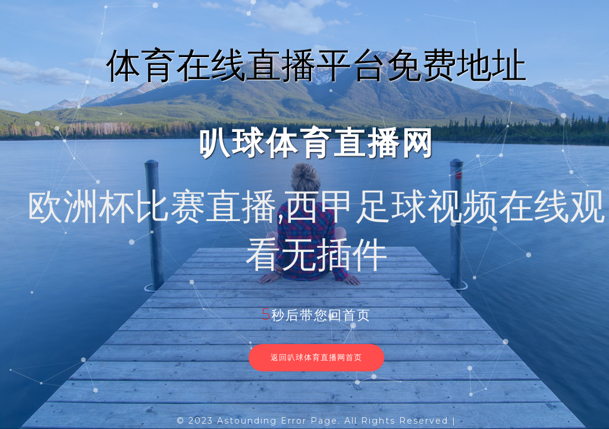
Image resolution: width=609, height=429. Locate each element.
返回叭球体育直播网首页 (316, 357)
